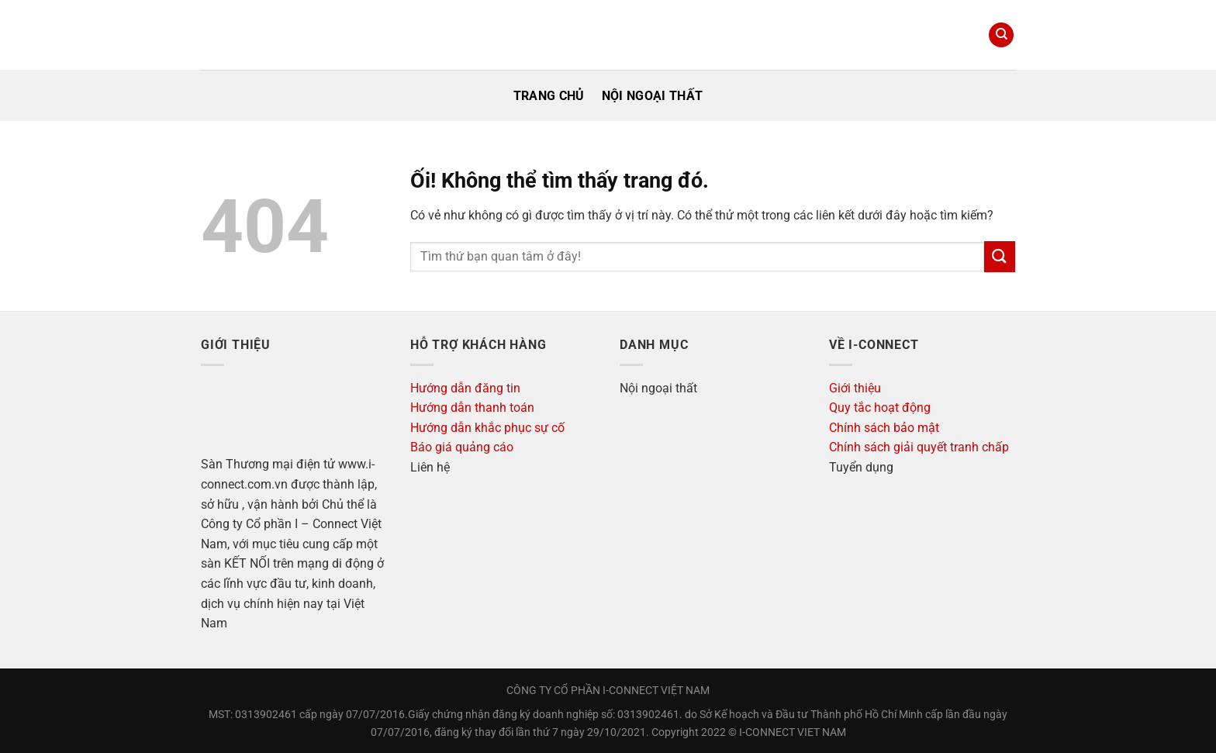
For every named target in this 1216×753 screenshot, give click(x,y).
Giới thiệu (855, 388)
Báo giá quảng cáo (461, 447)
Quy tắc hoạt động (880, 407)
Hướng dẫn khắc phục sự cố (487, 427)
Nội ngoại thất (652, 95)
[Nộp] (999, 256)
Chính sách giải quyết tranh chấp (919, 447)
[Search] (1001, 35)
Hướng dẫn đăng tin (465, 388)
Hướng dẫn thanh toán (472, 407)
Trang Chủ (549, 95)
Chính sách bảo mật (884, 427)
